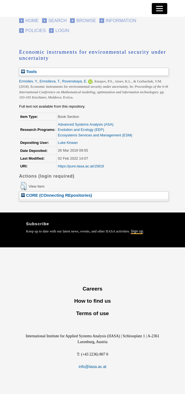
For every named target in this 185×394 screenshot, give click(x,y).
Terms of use (92, 313)
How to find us (92, 301)
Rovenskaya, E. (74, 81)
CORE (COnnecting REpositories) (56, 195)
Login (62, 30)
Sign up (137, 231)
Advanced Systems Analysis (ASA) (86, 124)
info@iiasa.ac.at (92, 366)
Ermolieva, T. (50, 81)
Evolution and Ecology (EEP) (81, 130)
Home (32, 20)
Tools (29, 71)
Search (57, 20)
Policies (35, 30)
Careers (92, 289)
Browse (86, 20)
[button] (23, 186)
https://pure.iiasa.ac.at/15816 (81, 166)
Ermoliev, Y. (28, 81)
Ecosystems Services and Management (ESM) (95, 135)
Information (121, 20)
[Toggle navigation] (159, 8)
